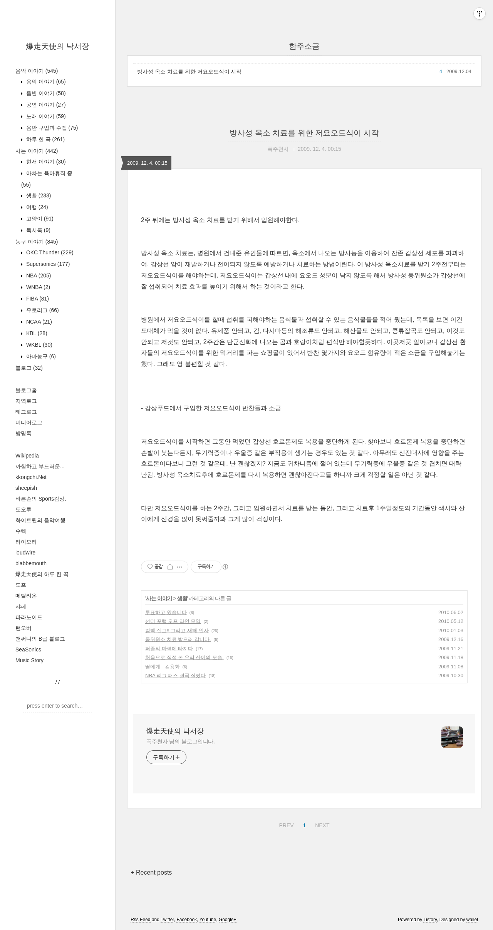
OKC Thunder (49, 252)
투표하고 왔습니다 (166, 612)
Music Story (29, 660)
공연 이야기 (45, 105)
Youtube (208, 919)
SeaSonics (28, 649)
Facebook (186, 919)
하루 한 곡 (45, 139)
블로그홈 (26, 390)
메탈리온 (26, 596)
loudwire (25, 552)
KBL (36, 333)
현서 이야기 (45, 162)
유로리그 (42, 310)
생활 (38, 195)
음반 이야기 (45, 93)
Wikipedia (27, 455)
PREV (285, 824)
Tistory (430, 919)
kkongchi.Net (31, 477)
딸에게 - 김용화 (162, 667)
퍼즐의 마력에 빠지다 (169, 648)
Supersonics (47, 264)
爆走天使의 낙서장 (58, 46)
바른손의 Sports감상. (40, 499)
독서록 (37, 230)
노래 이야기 (45, 116)
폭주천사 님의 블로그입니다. (180, 741)
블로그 (29, 368)
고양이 (39, 218)
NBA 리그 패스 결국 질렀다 (175, 675)
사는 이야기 (36, 151)
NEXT (321, 824)
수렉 (20, 531)
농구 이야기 (36, 242)
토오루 (23, 509)
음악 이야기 (36, 71)
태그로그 (26, 412)
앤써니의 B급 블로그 (40, 639)
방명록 (23, 433)
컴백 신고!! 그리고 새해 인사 (177, 630)
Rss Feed (140, 919)
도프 (20, 585)
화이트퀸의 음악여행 (40, 520)
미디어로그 (28, 422)
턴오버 (23, 628)
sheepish (26, 488)
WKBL (38, 345)
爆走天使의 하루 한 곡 (42, 574)
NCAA (38, 322)
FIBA (37, 299)
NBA (38, 275)
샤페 (20, 606)
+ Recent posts (151, 872)
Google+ (227, 919)
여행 (36, 207)
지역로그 (26, 401)
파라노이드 (28, 617)
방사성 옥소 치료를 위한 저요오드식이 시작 (189, 71)
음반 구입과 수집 (51, 128)
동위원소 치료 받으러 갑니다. (178, 639)
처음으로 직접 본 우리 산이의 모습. (184, 657)
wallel (472, 919)
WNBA (37, 287)
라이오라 (26, 542)
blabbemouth (31, 563)
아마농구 (40, 356)
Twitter (167, 919)
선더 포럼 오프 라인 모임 (173, 621)
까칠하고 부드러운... (40, 466)
